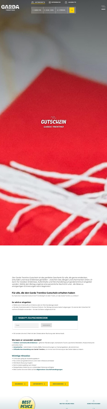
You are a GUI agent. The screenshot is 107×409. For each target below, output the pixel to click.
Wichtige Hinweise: (21, 356)
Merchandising (58, 384)
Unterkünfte (38, 2)
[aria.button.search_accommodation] (71, 10)
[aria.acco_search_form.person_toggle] (61, 10)
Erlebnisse (19, 384)
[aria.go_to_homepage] (10, 7)
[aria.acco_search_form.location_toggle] (37, 10)
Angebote (70, 2)
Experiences (55, 2)
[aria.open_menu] (103, 8)
